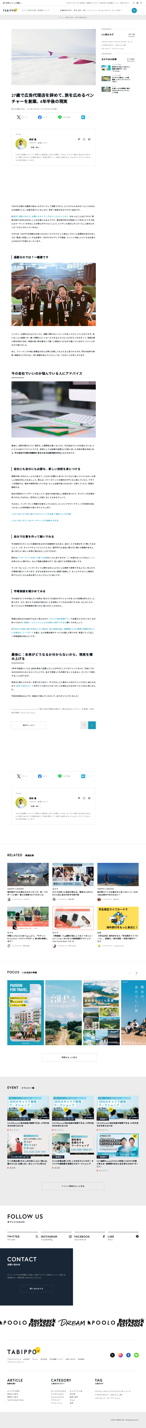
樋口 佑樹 (26, 946)
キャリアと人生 (76, 1391)
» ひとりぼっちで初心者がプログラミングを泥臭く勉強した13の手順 (41, 514)
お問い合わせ (124, 3)
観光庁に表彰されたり (21, 216)
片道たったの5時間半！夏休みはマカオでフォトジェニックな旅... (121, 90)
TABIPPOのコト (108, 45)
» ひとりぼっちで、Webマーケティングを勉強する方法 (35, 520)
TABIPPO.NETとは (72, 3)
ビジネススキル (57, 1394)
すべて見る (131, 59)
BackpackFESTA (105, 10)
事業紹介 (89, 3)
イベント (46, 10)
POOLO (96, 3)
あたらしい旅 (121, 45)
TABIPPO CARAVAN (15, 889)
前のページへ (29, 725)
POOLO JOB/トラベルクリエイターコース (117, 42)
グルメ (114, 86)
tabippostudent (119, 946)
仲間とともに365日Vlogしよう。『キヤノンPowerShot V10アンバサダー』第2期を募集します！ (27, 938)
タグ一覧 (131, 34)
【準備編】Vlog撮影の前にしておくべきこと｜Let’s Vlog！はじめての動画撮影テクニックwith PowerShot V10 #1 (72, 938)
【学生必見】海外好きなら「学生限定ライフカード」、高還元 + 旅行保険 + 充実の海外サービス (117, 938)
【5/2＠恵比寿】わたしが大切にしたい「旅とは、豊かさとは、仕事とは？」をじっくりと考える (27, 1162)
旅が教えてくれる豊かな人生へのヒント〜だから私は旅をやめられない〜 (117, 893)
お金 (99, 933)
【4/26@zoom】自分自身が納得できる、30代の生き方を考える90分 (117, 1124)
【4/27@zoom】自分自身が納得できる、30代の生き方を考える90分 (73, 1124)
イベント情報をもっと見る (73, 1186)
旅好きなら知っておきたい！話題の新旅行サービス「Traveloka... (121, 69)
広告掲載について (112, 3)
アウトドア (55, 1400)
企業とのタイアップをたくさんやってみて (50, 216)
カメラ (55, 889)
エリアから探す (116, 65)
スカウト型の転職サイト (60, 619)
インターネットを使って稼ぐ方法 (31, 558)
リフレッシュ (92, 10)
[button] (136, 973)
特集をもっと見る (69, 1057)
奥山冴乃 (116, 899)
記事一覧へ (35, 147)
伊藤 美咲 (71, 899)
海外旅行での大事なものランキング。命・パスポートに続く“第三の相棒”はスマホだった (27, 893)
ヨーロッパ (107, 48)
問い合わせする (36, 1289)
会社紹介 (83, 3)
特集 (41, 10)
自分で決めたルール (25, 686)
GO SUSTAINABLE (58, 1391)
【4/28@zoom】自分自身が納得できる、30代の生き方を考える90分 (28, 1124)
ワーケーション (118, 48)
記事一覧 (36, 10)
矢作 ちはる (72, 946)
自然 (84, 10)
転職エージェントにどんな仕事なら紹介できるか (45, 622)
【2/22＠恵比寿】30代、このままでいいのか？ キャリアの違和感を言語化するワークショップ (73, 1162)
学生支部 (102, 3)
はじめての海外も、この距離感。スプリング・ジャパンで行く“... (121, 80)
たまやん (26, 899)
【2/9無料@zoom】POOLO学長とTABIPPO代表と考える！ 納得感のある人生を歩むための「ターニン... (117, 1164)
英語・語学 (77, 10)
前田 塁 (32, 139)
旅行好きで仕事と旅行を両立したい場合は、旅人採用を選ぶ (37, 629)
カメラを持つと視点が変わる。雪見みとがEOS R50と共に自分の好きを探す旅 (72, 893)
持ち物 (72, 1394)
